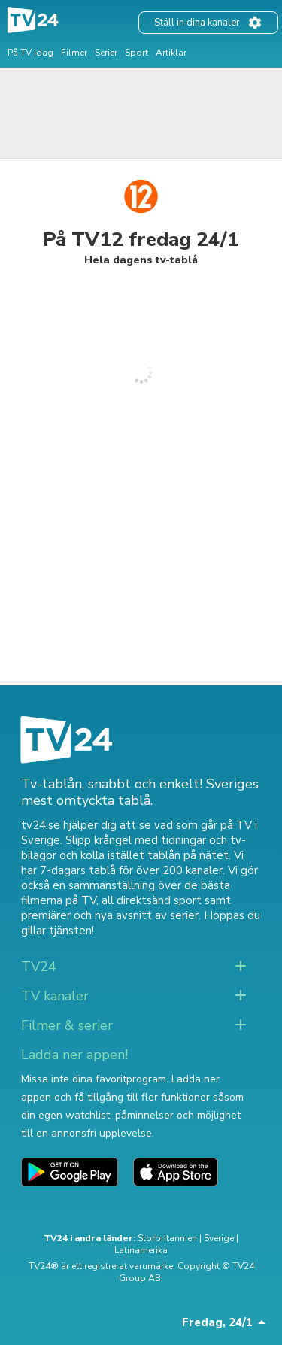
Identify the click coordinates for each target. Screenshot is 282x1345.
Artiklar (171, 53)
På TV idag (30, 53)
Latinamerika (141, 1250)
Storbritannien (167, 1238)
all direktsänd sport (152, 900)
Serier (106, 53)
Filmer (74, 53)
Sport (136, 53)
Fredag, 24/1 (217, 1322)
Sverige (219, 1238)
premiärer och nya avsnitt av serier (110, 915)
